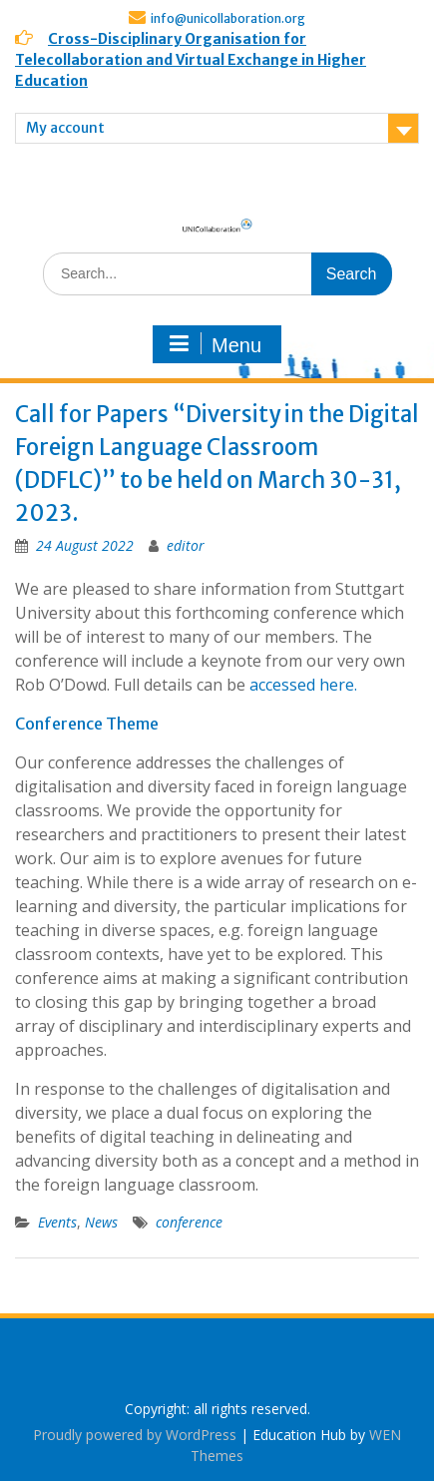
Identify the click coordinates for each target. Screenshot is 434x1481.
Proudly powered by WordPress (134, 1434)
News (101, 1222)
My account (65, 128)
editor (186, 545)
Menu (214, 344)
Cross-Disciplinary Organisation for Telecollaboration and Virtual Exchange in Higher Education (190, 60)
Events (57, 1222)
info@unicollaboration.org (228, 18)
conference (189, 1222)
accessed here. (305, 685)
